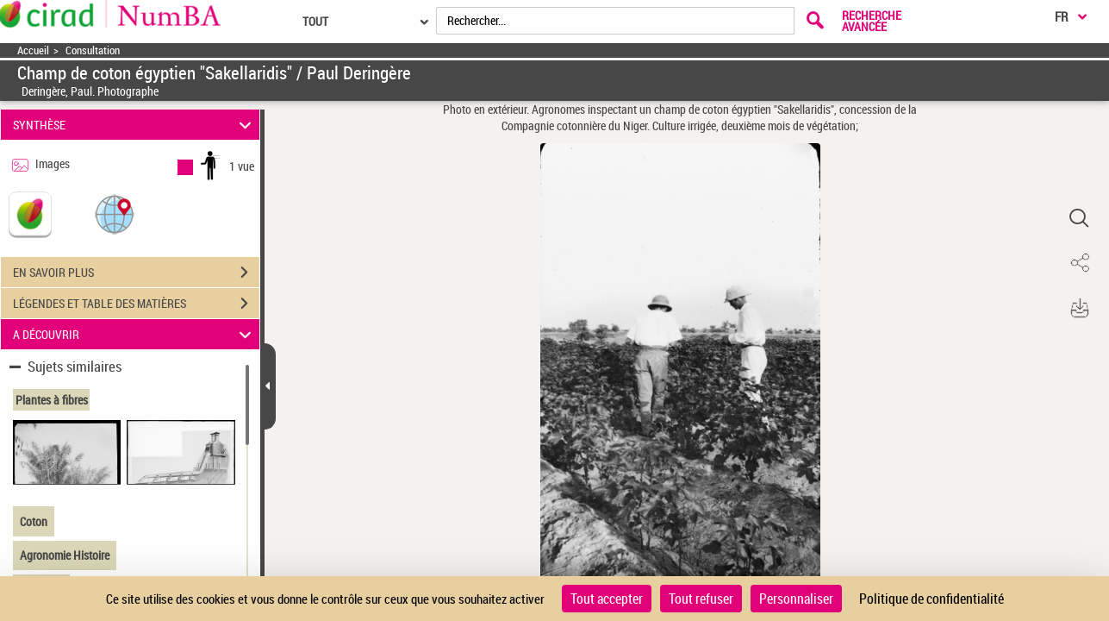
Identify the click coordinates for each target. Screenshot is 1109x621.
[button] (114, 213)
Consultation (92, 50)
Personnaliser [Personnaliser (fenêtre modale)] (796, 598)
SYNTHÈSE (134, 125)
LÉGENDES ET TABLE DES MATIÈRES (136, 304)
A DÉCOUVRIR (134, 334)
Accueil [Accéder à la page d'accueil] (33, 50)
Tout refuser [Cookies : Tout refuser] (701, 598)
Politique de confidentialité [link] (931, 598)
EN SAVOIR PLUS (136, 272)
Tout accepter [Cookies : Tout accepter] (606, 598)
